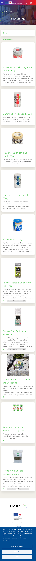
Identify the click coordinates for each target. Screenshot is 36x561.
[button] (31, 3)
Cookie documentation (10, 541)
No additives (12, 489)
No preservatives (23, 489)
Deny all (17, 551)
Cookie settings (17, 546)
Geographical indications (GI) (16, 301)
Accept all (17, 557)
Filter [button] (18, 33)
